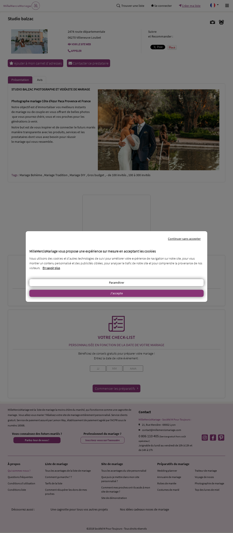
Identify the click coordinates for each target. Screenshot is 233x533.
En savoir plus (51, 268)
